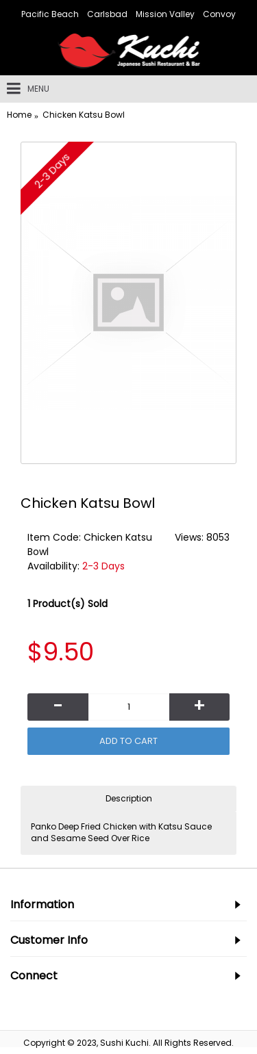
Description (129, 798)
